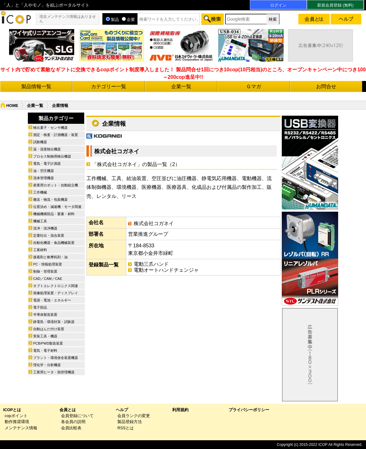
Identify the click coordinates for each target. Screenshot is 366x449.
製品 (112, 19)
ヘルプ (122, 409)
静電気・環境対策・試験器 (54, 322)
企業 (128, 19)
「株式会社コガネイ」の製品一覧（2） (136, 164)
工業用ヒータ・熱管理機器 (54, 372)
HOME (12, 105)
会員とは (67, 409)
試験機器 (40, 142)
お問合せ (326, 86)
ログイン (278, 5)
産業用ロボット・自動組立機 (55, 185)
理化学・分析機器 (47, 365)
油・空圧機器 (43, 171)
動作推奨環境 (17, 421)
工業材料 (40, 250)
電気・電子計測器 (47, 163)
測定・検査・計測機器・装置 (55, 135)
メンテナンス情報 (21, 428)
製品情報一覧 (36, 86)
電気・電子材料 (45, 350)
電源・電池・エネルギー (52, 300)
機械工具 (40, 221)
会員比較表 (71, 428)
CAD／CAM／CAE (47, 278)
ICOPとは (12, 409)
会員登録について (77, 415)
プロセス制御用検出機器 (52, 156)
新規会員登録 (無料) (335, 5)
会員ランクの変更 (133, 415)
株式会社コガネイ (116, 151)
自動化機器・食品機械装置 (54, 243)
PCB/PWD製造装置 (48, 343)
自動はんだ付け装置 (48, 329)
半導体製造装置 (45, 314)
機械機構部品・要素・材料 (54, 214)
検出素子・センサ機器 (50, 127)
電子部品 (40, 307)
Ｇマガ (253, 86)
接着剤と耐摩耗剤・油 (50, 257)
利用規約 (180, 409)
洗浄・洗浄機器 (45, 228)
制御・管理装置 (45, 271)
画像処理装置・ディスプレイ (55, 293)
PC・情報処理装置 (47, 264)
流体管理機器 (43, 178)
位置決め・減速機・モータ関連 (57, 207)
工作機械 (40, 192)
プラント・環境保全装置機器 (55, 358)
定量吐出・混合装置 (48, 235)
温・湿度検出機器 (47, 149)
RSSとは (125, 428)
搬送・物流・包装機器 (50, 199)
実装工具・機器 (45, 336)
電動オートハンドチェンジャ (166, 270)
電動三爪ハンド (151, 264)
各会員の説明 (73, 421)
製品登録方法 (129, 421)
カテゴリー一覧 (108, 86)
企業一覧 (181, 86)
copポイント (16, 415)
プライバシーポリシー (249, 409)
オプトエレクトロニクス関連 (55, 286)
